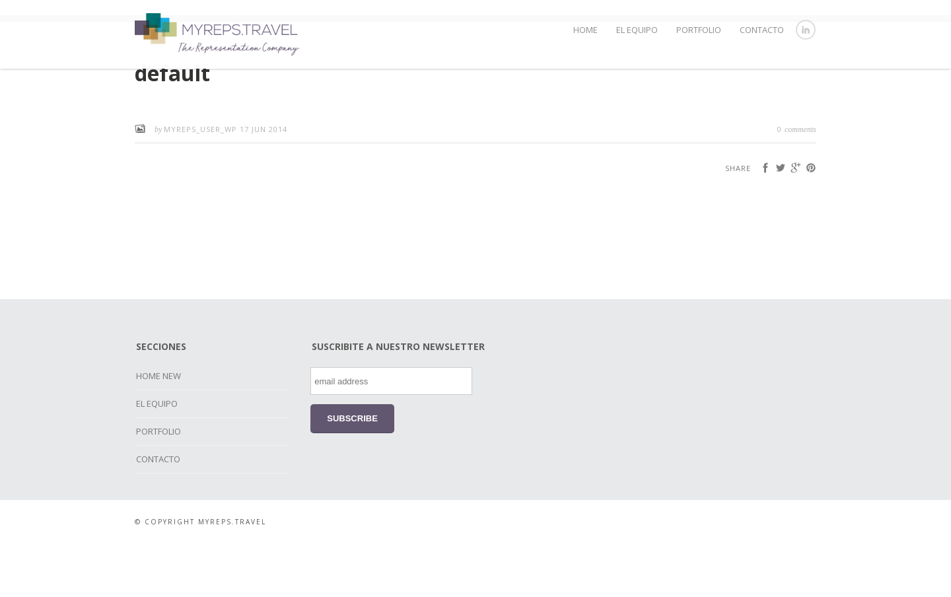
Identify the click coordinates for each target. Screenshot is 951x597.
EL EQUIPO (637, 30)
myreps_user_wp (202, 183)
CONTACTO (762, 30)
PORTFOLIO (698, 30)
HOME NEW (158, 429)
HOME (585, 30)
